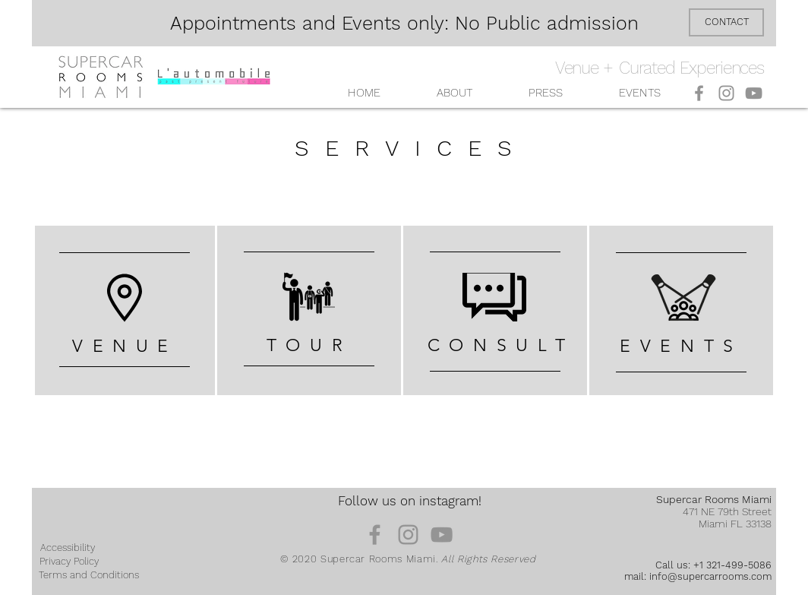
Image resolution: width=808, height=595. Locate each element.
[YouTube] (753, 93)
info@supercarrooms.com (710, 576)
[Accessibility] (67, 548)
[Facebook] (699, 93)
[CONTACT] (726, 22)
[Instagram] (726, 93)
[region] (125, 310)
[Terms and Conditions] (89, 575)
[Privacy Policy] (69, 561)
